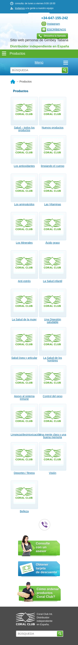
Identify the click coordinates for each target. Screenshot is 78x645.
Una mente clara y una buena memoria (52, 436)
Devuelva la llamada (55, 36)
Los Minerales (24, 242)
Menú (51, 62)
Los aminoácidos (24, 204)
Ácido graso (52, 242)
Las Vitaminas (52, 204)
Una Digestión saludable (52, 320)
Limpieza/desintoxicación (24, 434)
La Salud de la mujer (24, 319)
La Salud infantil (52, 281)
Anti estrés (24, 281)
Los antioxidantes (24, 166)
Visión (52, 473)
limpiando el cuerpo (52, 166)
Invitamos (20, 8)
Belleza (24, 511)
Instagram (53, 23)
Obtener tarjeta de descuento (46, 568)
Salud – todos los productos (24, 129)
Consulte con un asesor (43, 547)
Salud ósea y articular (24, 357)
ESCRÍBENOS (56, 29)
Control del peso (52, 396)
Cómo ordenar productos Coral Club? (48, 593)
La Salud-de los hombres (52, 359)
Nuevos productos (53, 127)
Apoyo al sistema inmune (24, 397)
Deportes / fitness (24, 473)
